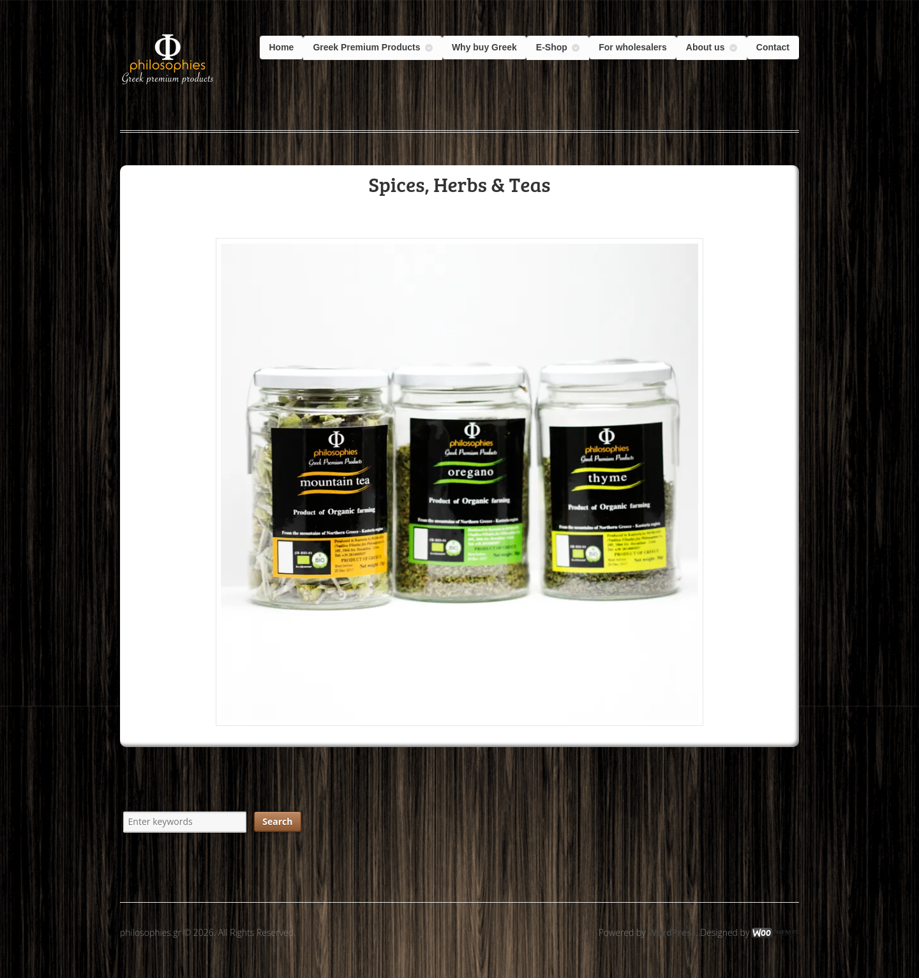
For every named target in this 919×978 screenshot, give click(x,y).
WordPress (672, 932)
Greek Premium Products (366, 47)
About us (705, 47)
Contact (772, 47)
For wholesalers (633, 47)
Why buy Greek (484, 47)
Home (281, 47)
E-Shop (551, 47)
